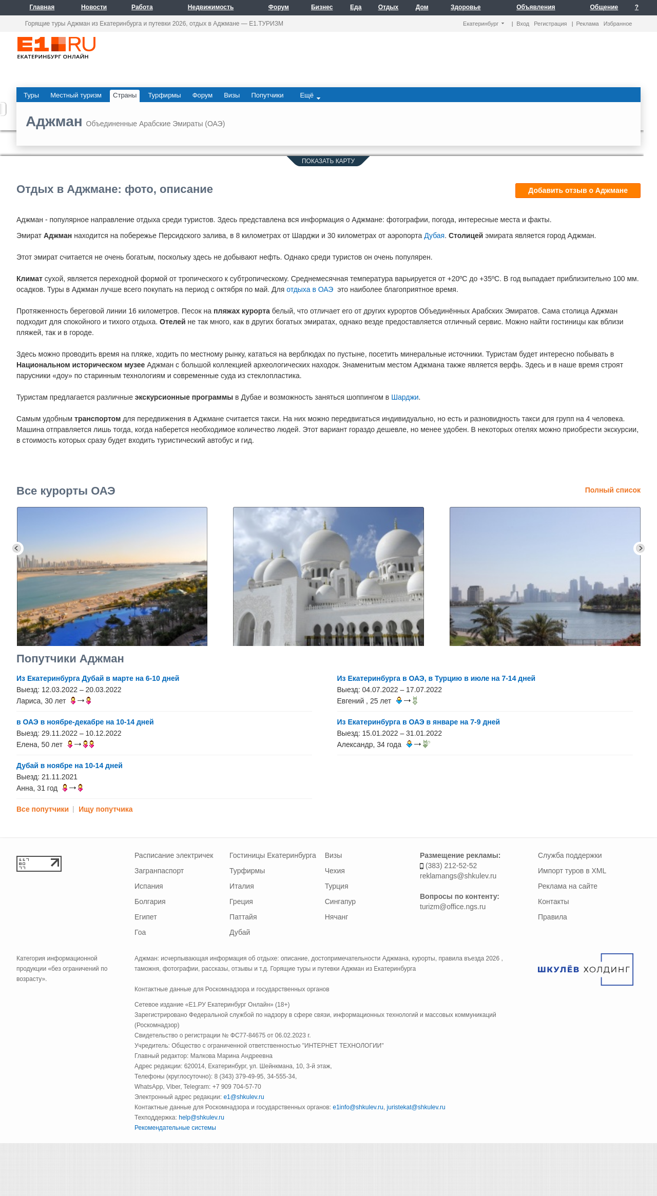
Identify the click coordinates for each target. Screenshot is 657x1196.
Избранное (618, 24)
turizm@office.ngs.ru (453, 907)
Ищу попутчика (105, 809)
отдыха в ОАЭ (309, 289)
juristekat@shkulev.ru (416, 1107)
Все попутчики (42, 809)
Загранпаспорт (159, 871)
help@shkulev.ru (201, 1117)
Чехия (335, 871)
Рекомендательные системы (175, 1127)
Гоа (140, 932)
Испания (148, 886)
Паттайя (243, 917)
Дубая (434, 235)
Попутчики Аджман (70, 658)
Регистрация (550, 24)
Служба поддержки (570, 855)
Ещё (310, 95)
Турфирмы (247, 871)
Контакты (553, 901)
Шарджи (404, 397)
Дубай (239, 932)
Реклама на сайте (567, 886)
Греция (241, 901)
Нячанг (337, 917)
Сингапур (340, 901)
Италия (241, 886)
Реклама (587, 24)
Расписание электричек (173, 855)
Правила (552, 917)
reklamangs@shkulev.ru (458, 876)
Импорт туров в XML (572, 871)
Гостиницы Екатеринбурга (272, 855)
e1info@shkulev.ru (358, 1107)
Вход (522, 24)
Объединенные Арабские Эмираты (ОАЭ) (155, 124)
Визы (333, 855)
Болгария (150, 901)
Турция (337, 886)
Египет (145, 917)
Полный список (613, 490)
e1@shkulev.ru (243, 1097)
